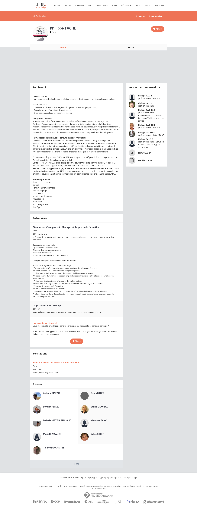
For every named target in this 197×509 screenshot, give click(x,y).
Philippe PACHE (145, 103)
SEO (138, 5)
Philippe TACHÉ (145, 95)
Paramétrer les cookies (112, 486)
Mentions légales (129, 486)
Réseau (131, 47)
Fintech (79, 5)
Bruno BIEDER (97, 393)
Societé (82, 486)
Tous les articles (142, 486)
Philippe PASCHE (145, 139)
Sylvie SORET (97, 434)
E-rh (114, 5)
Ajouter (159, 28)
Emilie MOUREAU (99, 406)
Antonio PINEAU (51, 393)
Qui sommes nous (45, 486)
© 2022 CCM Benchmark (98, 489)
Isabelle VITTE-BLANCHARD (57, 420)
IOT (89, 5)
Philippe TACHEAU (146, 110)
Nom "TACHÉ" (144, 152)
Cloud (147, 5)
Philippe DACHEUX (146, 125)
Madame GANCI (99, 420)
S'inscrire (140, 16)
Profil (63, 47)
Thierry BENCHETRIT (53, 447)
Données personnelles (94, 486)
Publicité (64, 486)
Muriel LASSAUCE (52, 434)
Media (68, 5)
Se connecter (155, 16)
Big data (159, 5)
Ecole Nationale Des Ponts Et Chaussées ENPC (56, 362)
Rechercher (41, 16)
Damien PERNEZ (51, 406)
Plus (76, 464)
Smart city (102, 5)
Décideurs (126, 5)
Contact (57, 486)
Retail (57, 5)
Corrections (153, 486)
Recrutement (73, 486)
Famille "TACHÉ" (145, 160)
